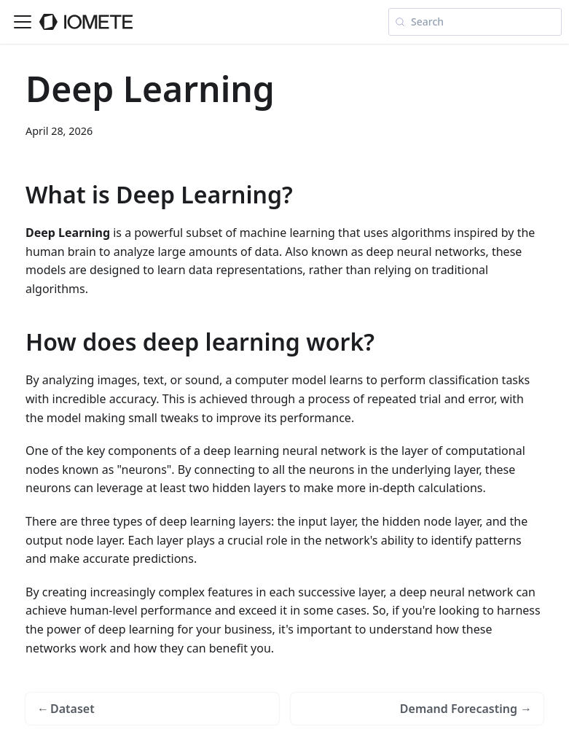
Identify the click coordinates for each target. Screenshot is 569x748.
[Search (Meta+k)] (475, 22)
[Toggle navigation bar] (23, 22)
